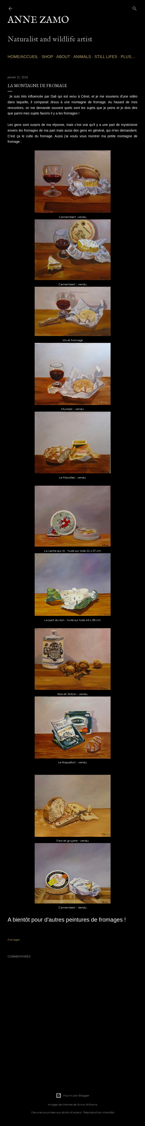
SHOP (47, 56)
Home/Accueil (23, 56)
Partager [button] (14, 939)
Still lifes (105, 56)
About (63, 56)
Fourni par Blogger (72, 1095)
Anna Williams (87, 1104)
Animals (82, 56)
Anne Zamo (38, 20)
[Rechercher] (134, 7)
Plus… (128, 56)
